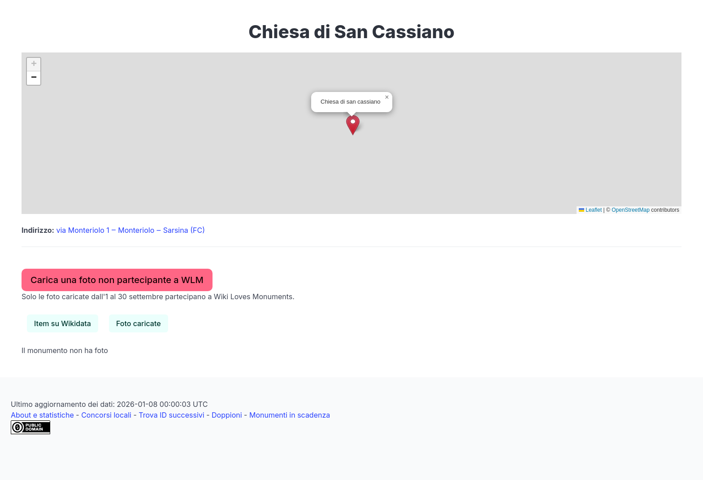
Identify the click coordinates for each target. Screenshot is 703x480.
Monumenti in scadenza (289, 414)
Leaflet (590, 210)
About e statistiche (42, 414)
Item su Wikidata (62, 323)
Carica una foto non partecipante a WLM (117, 280)
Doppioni (227, 414)
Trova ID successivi (171, 414)
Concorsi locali (106, 414)
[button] (353, 125)
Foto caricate (138, 323)
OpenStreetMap (631, 210)
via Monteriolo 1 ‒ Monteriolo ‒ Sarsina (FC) (130, 230)
